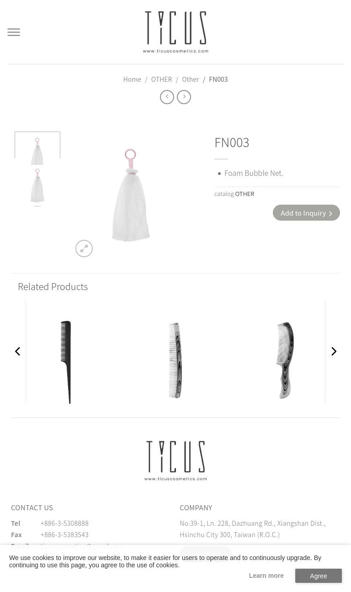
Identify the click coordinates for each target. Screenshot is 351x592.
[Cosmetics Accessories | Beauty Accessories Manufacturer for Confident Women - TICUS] (175, 32)
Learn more (266, 575)
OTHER (161, 79)
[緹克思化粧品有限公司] (175, 460)
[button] (18, 351)
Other (190, 79)
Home (132, 79)
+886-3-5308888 (65, 523)
